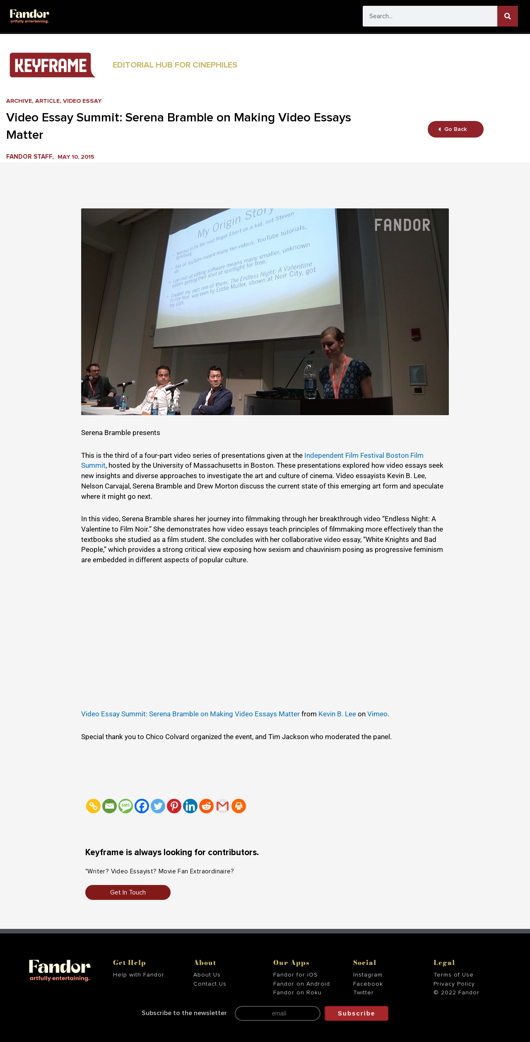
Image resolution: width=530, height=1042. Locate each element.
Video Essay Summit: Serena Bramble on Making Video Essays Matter (190, 714)
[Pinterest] (174, 806)
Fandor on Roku (297, 993)
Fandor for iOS (295, 975)
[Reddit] (206, 806)
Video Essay (85, 101)
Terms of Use (454, 975)
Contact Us (209, 984)
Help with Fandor (138, 975)
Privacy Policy (454, 984)
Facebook (368, 984)
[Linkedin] (190, 806)
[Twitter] (158, 806)
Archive (19, 101)
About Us (207, 975)
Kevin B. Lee (337, 714)
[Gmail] (222, 806)
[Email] (109, 806)
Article (49, 101)
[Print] (238, 806)
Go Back (452, 129)
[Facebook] (142, 806)
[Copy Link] (93, 806)
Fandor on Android (301, 984)
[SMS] (125, 806)
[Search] (507, 16)
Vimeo (377, 714)
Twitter (363, 993)
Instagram (368, 975)
